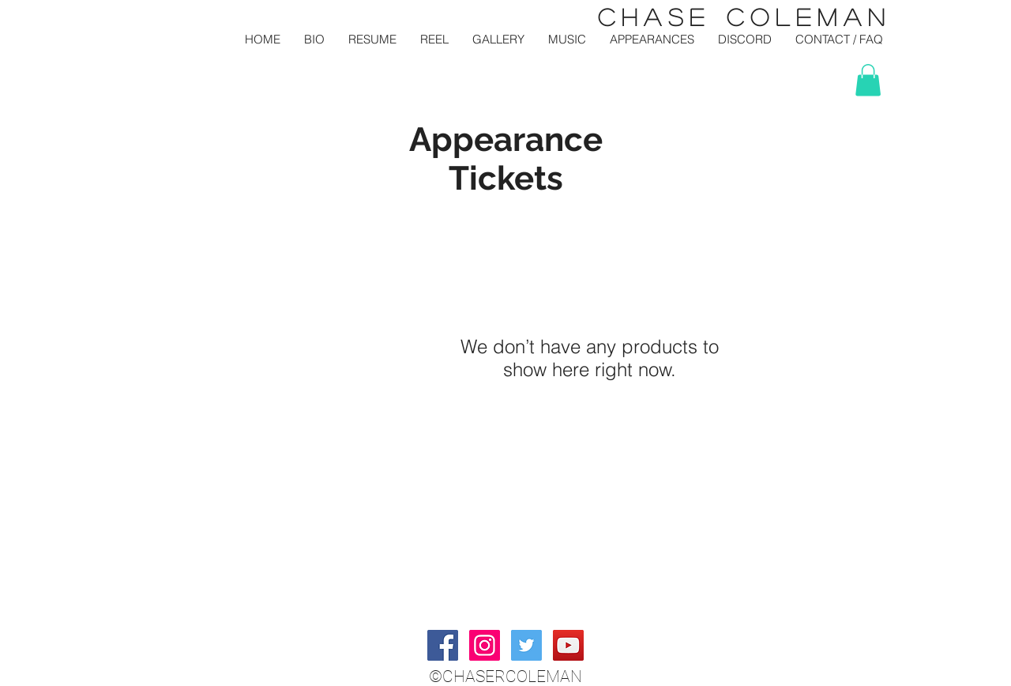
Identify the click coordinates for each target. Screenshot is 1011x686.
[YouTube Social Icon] (568, 645)
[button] (868, 80)
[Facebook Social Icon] (442, 645)
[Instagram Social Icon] (484, 645)
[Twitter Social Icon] (526, 645)
